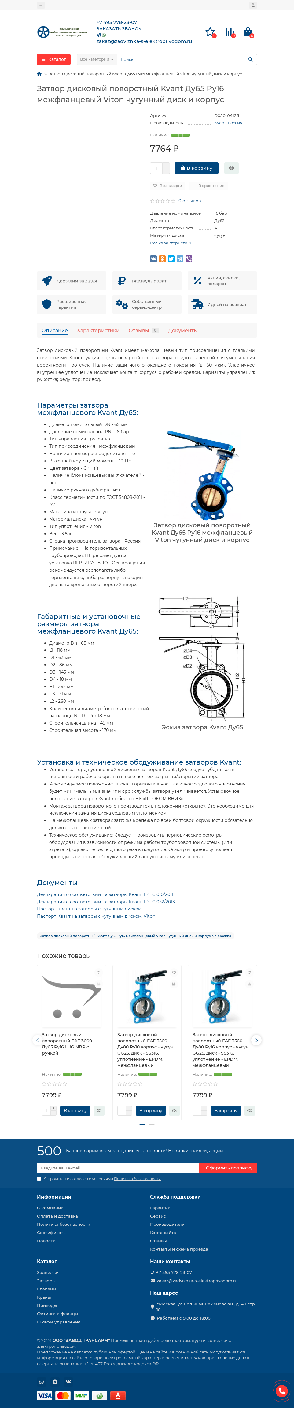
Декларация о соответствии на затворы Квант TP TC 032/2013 (106, 902)
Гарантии (160, 1207)
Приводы (47, 1305)
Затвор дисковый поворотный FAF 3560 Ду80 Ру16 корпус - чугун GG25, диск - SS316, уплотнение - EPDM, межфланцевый (221, 1050)
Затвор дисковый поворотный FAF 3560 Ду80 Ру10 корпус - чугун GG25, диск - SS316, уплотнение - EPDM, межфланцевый (145, 1050)
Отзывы (144, 330)
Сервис (158, 1216)
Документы (183, 330)
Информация (54, 1197)
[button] (142, 1124)
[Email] (118, 1168)
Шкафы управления (58, 1322)
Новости (46, 1240)
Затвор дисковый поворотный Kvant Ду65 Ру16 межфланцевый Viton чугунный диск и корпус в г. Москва (135, 936)
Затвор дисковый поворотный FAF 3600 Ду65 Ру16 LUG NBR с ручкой (67, 1044)
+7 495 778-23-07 (174, 1272)
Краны (44, 1297)
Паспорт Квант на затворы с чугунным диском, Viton (96, 916)
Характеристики (98, 330)
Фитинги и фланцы (57, 1313)
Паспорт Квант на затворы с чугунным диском (89, 909)
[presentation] (37, 1040)
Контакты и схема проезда (179, 1249)
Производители (167, 1224)
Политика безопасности (63, 1224)
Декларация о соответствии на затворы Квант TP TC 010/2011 (105, 894)
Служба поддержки (175, 1197)
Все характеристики (171, 242)
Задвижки (48, 1272)
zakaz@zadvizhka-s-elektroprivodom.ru (197, 1280)
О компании (50, 1207)
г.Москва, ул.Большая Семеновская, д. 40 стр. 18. (206, 1306)
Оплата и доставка (57, 1216)
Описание (55, 330)
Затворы (46, 1280)
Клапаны (46, 1288)
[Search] (187, 59)
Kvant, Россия (228, 122)
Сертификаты (52, 1232)
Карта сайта (163, 1232)
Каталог (47, 1261)
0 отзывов (189, 201)
